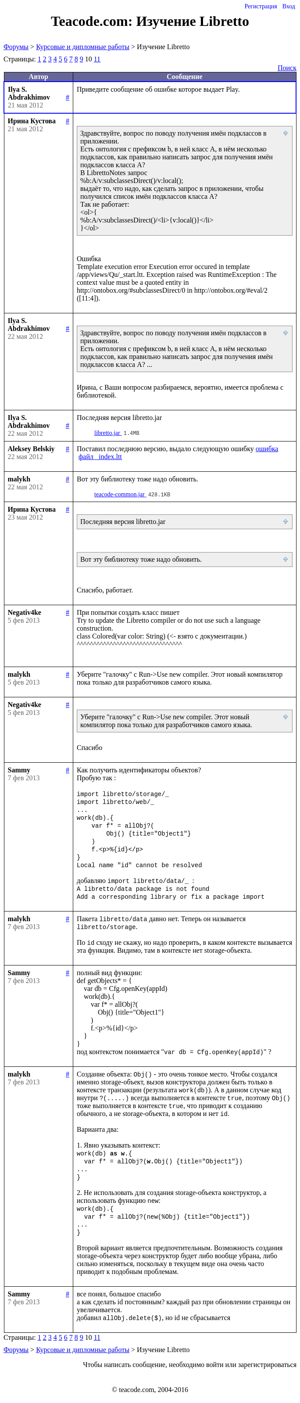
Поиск (287, 68)
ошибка (267, 448)
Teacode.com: (93, 21)
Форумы (16, 46)
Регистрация (260, 6)
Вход (288, 6)
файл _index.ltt (100, 456)
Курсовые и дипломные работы (82, 46)
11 (97, 59)
